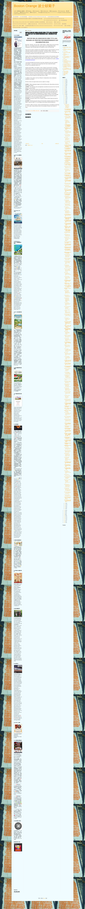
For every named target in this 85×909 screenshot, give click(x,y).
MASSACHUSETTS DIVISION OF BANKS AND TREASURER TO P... (67, 385)
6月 (65, 103)
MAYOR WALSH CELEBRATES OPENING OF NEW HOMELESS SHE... (67, 201)
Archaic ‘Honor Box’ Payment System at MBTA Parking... (67, 451)
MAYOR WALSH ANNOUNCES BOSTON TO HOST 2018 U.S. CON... (67, 266)
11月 (65, 96)
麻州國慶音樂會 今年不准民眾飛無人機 (67, 175)
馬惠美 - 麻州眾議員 (67, 25)
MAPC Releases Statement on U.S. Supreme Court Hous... (67, 170)
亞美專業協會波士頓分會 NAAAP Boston (67, 62)
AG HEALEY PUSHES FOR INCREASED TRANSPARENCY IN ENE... (67, 117)
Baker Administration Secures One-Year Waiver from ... (67, 417)
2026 (64, 79)
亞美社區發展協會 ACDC (67, 56)
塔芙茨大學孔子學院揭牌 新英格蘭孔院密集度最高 (67, 178)
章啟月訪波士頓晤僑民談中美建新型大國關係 (67, 190)
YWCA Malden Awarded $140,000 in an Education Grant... (67, 413)
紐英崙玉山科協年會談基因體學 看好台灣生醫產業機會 (67, 218)
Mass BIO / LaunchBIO (57, 23)
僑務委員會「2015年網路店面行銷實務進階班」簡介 (67, 227)
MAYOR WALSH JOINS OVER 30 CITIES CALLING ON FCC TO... (67, 393)
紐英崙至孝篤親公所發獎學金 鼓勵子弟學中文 (67, 151)
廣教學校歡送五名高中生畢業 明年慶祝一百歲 (67, 281)
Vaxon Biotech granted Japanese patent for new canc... (67, 304)
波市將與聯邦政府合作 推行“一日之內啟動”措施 (67, 498)
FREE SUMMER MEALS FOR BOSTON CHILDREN (67, 477)
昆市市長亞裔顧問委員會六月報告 (67, 242)
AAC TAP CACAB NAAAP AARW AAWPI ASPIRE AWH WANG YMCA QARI (54, 18)
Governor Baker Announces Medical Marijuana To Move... (67, 339)
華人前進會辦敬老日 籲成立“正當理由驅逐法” (67, 343)
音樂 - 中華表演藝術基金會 (63, 20)
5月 (65, 503)
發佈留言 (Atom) (30, 145)
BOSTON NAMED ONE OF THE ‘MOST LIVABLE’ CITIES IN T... (67, 315)
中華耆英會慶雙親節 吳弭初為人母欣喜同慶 (67, 465)
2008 (65, 518)
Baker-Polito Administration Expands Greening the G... (67, 472)
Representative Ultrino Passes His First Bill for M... (67, 296)
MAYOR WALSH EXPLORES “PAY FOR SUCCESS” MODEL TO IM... (67, 454)
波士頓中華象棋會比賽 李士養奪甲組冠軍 (67, 109)
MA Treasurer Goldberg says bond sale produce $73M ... (67, 208)
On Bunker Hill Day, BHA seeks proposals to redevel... (67, 396)
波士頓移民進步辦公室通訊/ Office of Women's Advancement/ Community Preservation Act (38, 25)
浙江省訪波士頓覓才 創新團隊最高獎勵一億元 (67, 468)
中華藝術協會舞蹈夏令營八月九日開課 (67, 428)
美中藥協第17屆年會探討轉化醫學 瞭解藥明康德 (67, 404)
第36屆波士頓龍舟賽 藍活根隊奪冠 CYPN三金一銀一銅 (67, 438)
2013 (64, 511)
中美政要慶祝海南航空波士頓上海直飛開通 (67, 181)
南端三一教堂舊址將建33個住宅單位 (67, 408)
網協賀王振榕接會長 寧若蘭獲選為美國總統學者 (67, 329)
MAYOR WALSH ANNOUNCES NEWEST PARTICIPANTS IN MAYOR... (67, 459)
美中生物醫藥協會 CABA (67, 68)
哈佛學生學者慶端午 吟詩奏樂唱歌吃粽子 (67, 250)
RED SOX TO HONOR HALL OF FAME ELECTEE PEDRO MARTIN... (67, 270)
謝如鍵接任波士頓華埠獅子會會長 (67, 446)
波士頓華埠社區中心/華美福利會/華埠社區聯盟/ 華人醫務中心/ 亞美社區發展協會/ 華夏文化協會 (27, 18)
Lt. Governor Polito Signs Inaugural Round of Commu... (67, 204)
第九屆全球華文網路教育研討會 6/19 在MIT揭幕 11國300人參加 (67, 323)
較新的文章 (27, 143)
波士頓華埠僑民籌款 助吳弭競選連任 (67, 194)
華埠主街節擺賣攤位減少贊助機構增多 (67, 148)
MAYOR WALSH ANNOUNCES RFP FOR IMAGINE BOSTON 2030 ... (67, 485)
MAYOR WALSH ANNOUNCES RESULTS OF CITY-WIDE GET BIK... (67, 389)
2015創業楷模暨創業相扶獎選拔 (67, 161)
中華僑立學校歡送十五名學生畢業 (67, 426)
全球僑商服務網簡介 (67, 162)
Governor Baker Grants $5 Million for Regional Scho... (67, 373)
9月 (65, 99)
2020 (65, 87)
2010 (64, 515)
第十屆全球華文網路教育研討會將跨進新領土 (67, 245)
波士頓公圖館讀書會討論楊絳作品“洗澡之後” (67, 431)
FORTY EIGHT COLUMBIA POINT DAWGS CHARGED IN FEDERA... (67, 350)
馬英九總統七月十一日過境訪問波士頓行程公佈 (67, 128)
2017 (64, 91)
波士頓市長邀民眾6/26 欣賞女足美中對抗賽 (67, 215)
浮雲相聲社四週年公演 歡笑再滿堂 (67, 406)
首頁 (42, 143)
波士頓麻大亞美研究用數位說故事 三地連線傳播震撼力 (67, 146)
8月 (65, 100)
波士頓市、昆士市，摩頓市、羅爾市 (18, 25)
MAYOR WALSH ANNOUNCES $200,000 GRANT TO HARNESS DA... (67, 489)
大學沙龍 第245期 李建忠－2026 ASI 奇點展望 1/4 (20, 27)
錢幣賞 (64, 74)
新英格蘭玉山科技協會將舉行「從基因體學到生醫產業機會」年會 (67, 434)
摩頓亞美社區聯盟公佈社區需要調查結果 (67, 156)
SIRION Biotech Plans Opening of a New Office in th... (67, 382)
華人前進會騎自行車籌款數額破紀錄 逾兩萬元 (67, 221)
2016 (64, 92)
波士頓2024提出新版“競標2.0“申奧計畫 (67, 112)
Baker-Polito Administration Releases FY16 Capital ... (67, 332)
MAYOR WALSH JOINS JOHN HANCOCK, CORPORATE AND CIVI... (67, 400)
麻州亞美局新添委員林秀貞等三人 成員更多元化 (67, 154)
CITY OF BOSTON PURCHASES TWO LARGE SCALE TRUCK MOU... (67, 255)
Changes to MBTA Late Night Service (67, 495)
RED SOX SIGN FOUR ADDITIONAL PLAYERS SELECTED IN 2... (67, 307)
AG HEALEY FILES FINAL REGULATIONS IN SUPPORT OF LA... (67, 311)
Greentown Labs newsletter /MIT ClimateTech (19, 23)
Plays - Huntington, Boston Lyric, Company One (50, 20)
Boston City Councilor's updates (58, 25)
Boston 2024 (66, 188)
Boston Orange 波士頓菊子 (34, 6)
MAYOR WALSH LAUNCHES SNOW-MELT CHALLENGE (67, 186)
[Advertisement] (18, 870)
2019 (64, 88)
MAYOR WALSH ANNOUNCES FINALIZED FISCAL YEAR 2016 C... (67, 211)
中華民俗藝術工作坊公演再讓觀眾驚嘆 (67, 159)
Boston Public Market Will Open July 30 (67, 183)
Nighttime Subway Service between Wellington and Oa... (67, 346)
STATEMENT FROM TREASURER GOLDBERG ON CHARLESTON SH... (67, 376)
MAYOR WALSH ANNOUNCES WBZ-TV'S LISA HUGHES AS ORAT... (67, 132)
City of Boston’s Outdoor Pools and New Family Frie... (67, 448)
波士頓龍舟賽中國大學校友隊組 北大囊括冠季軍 (67, 441)
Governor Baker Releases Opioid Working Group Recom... (67, 277)
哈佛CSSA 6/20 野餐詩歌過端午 (67, 411)
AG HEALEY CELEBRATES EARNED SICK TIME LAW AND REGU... (67, 122)
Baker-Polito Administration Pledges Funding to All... (67, 273)
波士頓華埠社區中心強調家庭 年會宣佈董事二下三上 (67, 361)
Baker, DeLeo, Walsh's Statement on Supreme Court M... (67, 167)
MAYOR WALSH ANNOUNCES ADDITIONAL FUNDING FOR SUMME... (66, 300)
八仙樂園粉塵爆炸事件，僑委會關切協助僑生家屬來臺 (67, 125)
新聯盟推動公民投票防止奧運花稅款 (67, 114)
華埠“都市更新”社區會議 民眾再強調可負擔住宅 (67, 501)
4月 (65, 504)
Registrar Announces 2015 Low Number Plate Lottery (67, 336)
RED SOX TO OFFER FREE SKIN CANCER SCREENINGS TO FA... (67, 481)
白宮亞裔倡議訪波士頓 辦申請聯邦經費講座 (67, 462)
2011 (64, 514)
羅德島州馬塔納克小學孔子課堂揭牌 (67, 252)
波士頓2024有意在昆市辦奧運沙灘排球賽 (67, 364)
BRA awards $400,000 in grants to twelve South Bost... (67, 353)
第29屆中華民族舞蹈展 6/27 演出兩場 (67, 173)
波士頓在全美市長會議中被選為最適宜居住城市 (67, 224)
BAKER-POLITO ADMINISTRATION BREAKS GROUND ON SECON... (67, 197)
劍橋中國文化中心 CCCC (67, 60)
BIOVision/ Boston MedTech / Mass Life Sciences (45, 23)
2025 (64, 80)
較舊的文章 (57, 143)
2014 (64, 510)
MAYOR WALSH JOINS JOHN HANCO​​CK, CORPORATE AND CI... (67, 420)
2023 (64, 83)
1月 (65, 508)
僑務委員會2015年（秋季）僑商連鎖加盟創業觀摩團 (67, 230)
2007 (65, 519)
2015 (64, 94)
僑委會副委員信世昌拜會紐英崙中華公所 (67, 247)
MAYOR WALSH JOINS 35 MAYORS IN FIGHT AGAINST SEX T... (67, 262)
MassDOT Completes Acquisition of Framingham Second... (67, 369)
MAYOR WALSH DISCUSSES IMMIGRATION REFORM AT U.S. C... (67, 292)
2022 (64, 84)
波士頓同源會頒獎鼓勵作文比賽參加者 (67, 366)
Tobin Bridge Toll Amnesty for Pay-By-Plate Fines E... (67, 235)
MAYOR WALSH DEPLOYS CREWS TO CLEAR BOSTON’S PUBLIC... (67, 239)
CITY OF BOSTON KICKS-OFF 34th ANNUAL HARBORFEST (67, 142)
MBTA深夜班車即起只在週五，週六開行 (67, 164)
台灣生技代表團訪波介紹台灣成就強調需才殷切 (67, 424)
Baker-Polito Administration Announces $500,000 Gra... (67, 138)
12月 (65, 95)
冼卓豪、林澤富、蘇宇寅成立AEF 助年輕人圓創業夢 (67, 326)
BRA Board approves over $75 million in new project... (67, 493)
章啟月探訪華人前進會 (67, 192)
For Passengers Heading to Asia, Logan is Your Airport (67, 319)
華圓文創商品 (65, 73)
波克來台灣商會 (65, 71)
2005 (64, 522)
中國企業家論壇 (65, 72)
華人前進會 (65, 59)
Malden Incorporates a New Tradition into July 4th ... (67, 259)
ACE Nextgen (65, 51)
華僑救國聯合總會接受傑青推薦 (67, 443)
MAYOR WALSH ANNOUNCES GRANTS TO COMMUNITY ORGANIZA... (66, 106)
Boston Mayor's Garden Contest (67, 475)
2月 (65, 507)
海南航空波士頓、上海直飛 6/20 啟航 (67, 283)
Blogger (44, 898)
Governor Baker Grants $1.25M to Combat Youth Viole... (67, 357)
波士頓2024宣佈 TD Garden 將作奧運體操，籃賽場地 (67, 286)
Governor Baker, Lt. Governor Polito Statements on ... (67, 135)
